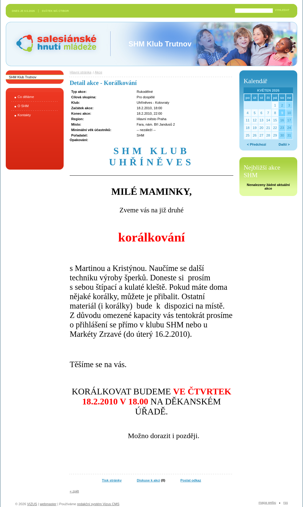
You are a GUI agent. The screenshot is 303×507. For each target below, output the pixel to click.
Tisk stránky (112, 480)
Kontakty (24, 115)
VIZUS (32, 504)
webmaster (48, 504)
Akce (98, 72)
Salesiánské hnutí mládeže (53, 43)
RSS (285, 502)
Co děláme (26, 97)
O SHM (23, 106)
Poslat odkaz (190, 480)
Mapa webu (267, 502)
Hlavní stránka (81, 72)
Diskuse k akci (148, 480)
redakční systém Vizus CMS (98, 504)
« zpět (74, 491)
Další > (284, 144)
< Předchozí (256, 144)
